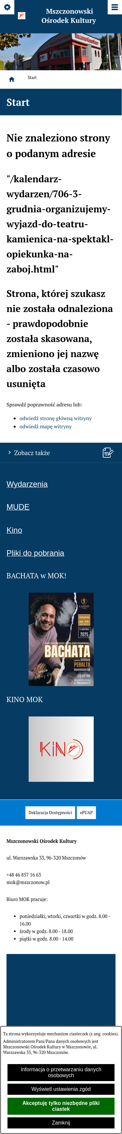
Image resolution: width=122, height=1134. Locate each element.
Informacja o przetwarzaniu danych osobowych (60, 1072)
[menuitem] (50, 812)
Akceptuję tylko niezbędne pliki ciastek (61, 1106)
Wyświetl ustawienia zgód (60, 1089)
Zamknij (61, 1123)
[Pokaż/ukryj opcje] (7, 7)
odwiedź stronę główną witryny (56, 418)
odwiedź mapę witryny (46, 426)
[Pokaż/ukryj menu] (114, 7)
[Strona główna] (11, 79)
